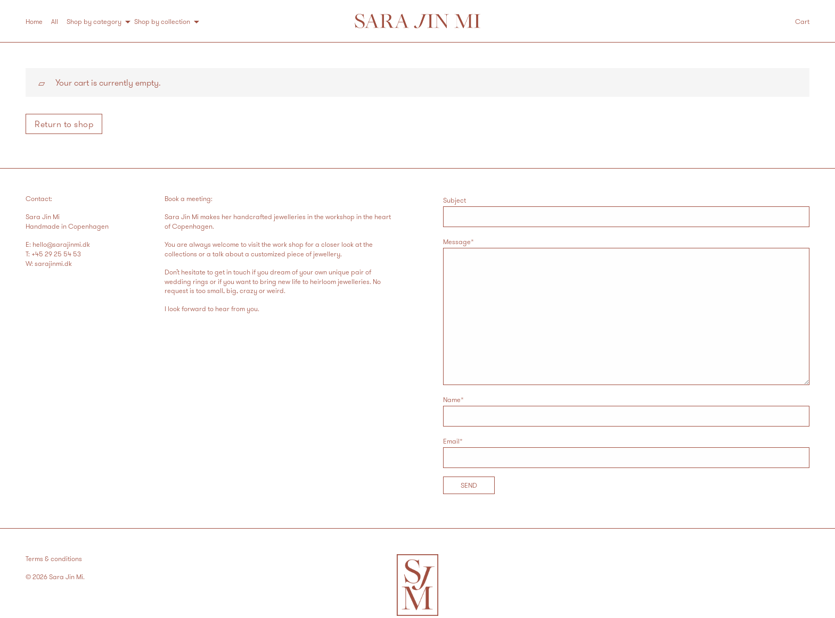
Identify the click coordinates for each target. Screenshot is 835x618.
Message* (626, 311)
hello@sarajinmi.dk (61, 244)
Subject (626, 211)
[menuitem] (38, 21)
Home (34, 21)
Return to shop (64, 124)
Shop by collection (162, 21)
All (54, 21)
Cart (802, 21)
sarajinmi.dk (53, 263)
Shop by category (94, 21)
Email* (626, 452)
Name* (626, 411)
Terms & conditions (54, 558)
